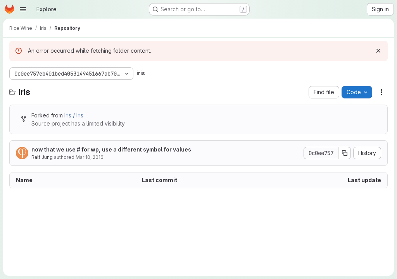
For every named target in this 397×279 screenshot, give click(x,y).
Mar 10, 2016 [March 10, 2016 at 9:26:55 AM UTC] (90, 157)
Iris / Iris (73, 115)
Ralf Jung (42, 157)
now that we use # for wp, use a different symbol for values (111, 149)
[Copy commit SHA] (344, 153)
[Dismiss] (378, 50)
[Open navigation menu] (23, 9)
